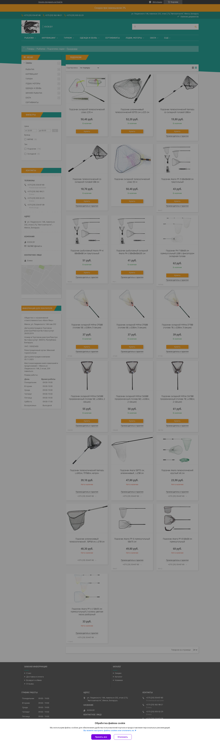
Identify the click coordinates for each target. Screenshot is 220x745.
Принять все (101, 737)
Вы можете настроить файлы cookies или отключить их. (109, 730)
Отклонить (123, 737)
